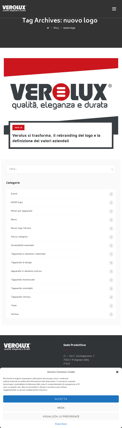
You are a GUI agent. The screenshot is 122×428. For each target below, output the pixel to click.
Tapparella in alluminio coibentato (28, 253)
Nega (61, 407)
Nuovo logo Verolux (21, 228)
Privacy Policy (61, 423)
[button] (117, 372)
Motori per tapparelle (21, 210)
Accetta (61, 399)
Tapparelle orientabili (22, 288)
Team (14, 305)
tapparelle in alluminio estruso (26, 271)
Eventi (14, 193)
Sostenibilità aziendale (22, 245)
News (14, 219)
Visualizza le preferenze (61, 416)
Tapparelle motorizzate (23, 279)
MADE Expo (17, 202)
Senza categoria (19, 236)
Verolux (15, 314)
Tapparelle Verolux (20, 296)
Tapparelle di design (21, 262)
